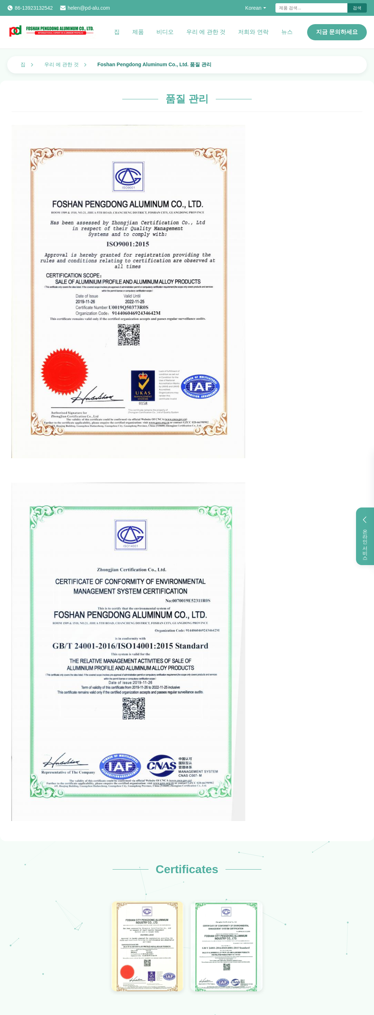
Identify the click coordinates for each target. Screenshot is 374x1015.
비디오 (165, 32)
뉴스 (287, 32)
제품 (138, 32)
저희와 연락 (253, 32)
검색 (357, 7)
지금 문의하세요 (337, 32)
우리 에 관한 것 (205, 32)
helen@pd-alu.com (89, 8)
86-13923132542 (34, 8)
